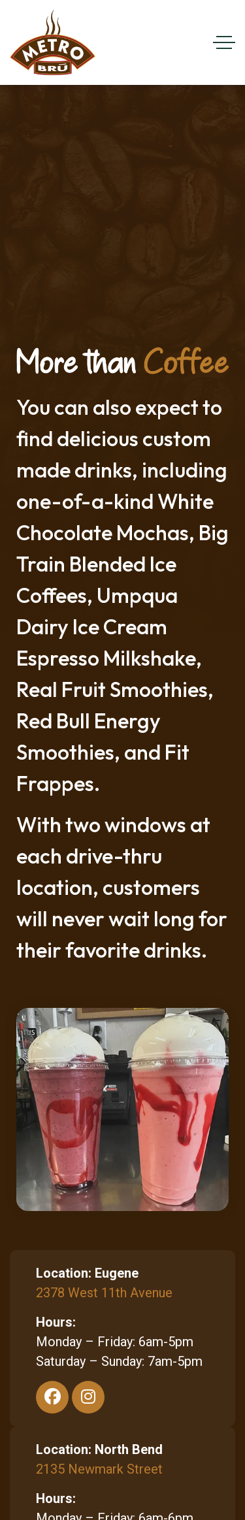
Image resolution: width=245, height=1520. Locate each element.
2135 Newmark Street (99, 1469)
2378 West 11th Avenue (104, 1293)
